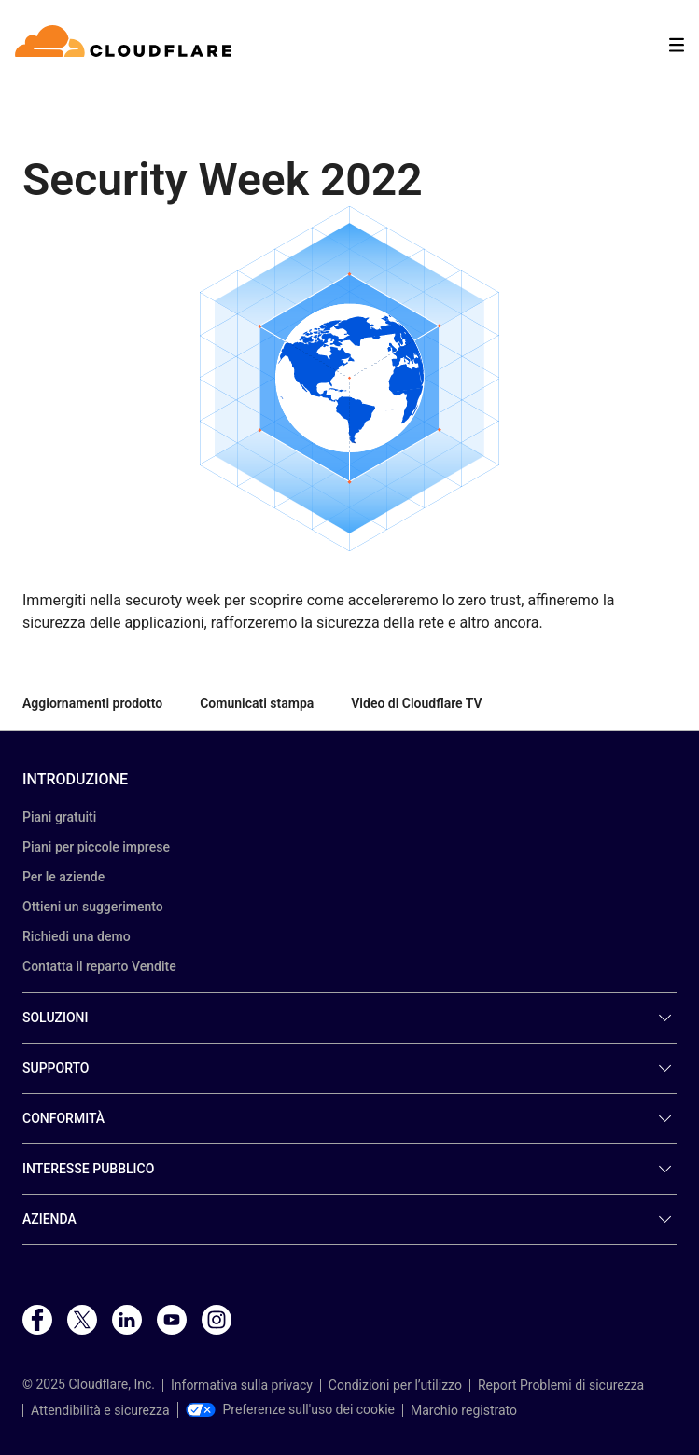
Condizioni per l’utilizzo (395, 1385)
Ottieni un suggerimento (92, 906)
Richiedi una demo (76, 936)
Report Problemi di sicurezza (561, 1385)
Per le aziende (63, 876)
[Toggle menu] (676, 45)
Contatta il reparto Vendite (99, 966)
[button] (349, 378)
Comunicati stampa (257, 703)
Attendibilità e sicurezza (100, 1410)
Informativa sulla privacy (242, 1385)
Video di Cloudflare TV (416, 703)
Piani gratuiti (59, 817)
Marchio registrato (464, 1410)
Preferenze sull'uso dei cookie (291, 1409)
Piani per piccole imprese (96, 846)
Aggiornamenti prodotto (92, 703)
